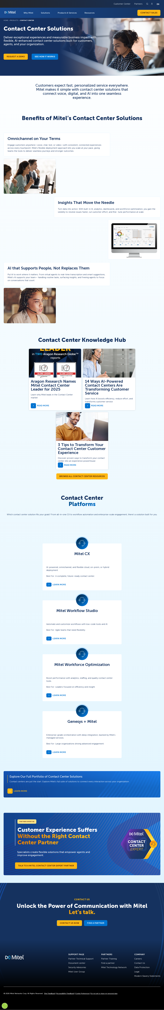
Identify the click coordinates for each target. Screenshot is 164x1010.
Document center (76, 963)
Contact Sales (148, 13)
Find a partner (108, 963)
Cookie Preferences (82, 993)
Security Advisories (77, 967)
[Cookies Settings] (5, 1006)
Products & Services (67, 13)
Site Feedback (49, 994)
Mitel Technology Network (114, 967)
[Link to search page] (147, 4)
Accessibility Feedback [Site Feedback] (65, 994)
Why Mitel (28, 13)
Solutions (45, 13)
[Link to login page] (152, 4)
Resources (89, 13)
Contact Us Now (69, 923)
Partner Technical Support (80, 959)
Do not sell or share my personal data (104, 993)
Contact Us (139, 963)
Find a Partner (95, 923)
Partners (138, 4)
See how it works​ (45, 56)
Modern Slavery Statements (147, 976)
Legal (136, 971)
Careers (138, 959)
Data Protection (142, 967)
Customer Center (122, 4)
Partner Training (109, 959)
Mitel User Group (76, 971)
